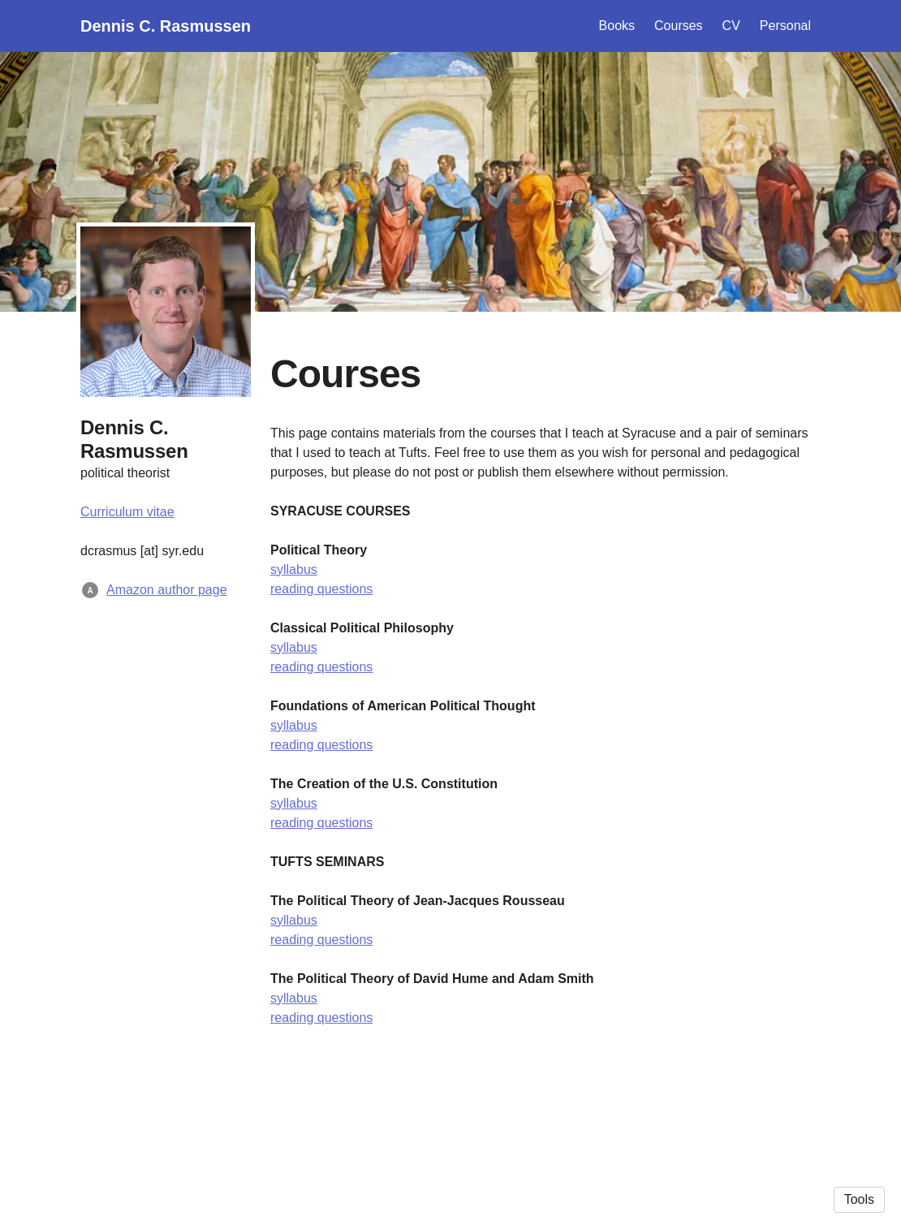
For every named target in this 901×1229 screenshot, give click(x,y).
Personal (785, 25)
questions (343, 589)
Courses (678, 25)
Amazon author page (166, 590)
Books (617, 25)
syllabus (293, 569)
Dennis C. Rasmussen (165, 26)
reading (291, 589)
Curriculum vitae (127, 512)
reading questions (321, 667)
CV (731, 25)
